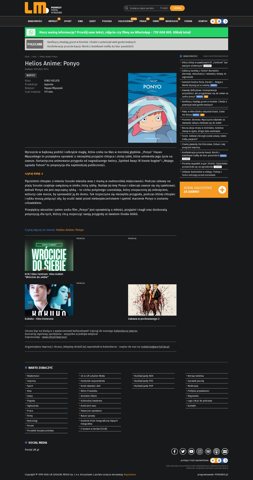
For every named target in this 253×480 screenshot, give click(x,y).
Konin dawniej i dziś (91, 386)
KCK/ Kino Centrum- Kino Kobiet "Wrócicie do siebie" (44, 276)
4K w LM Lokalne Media (93, 376)
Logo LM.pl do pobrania (200, 400)
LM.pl (27, 57)
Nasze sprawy (88, 415)
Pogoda (107, 21)
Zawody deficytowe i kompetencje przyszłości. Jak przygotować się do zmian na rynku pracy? (205, 93)
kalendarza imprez (125, 330)
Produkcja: (31, 84)
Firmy (156, 21)
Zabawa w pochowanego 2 (143, 318)
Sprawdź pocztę (196, 381)
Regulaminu (130, 474)
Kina (80, 21)
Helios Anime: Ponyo (70, 230)
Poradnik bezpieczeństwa (40, 430)
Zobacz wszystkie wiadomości (215, 56)
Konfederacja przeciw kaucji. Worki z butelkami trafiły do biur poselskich (90, 46)
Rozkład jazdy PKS (143, 381)
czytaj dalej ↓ (34, 173)
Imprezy (53, 21)
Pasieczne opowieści (91, 410)
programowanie (205, 474)
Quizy (92, 21)
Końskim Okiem (89, 396)
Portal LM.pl (32, 449)
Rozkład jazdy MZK (143, 376)
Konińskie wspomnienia (93, 381)
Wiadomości (35, 21)
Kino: (28, 80)
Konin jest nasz (88, 405)
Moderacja (193, 386)
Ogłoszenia (125, 21)
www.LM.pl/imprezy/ (54, 337)
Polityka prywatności (198, 391)
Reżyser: (30, 88)
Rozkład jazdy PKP (143, 386)
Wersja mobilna (196, 376)
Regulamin (193, 396)
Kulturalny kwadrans (91, 400)
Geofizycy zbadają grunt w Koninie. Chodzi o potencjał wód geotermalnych (91, 42)
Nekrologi (172, 21)
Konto (202, 21)
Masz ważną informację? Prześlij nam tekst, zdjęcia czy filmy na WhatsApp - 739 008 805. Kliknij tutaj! (115, 32)
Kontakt (192, 405)
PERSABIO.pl (221, 474)
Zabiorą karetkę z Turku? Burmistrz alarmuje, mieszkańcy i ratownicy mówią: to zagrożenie (204, 74)
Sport (67, 21)
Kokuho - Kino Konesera (39, 318)
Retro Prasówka (89, 391)
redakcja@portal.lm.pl (155, 346)
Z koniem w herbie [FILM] (94, 429)
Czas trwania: (33, 91)
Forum (188, 21)
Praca (143, 21)
